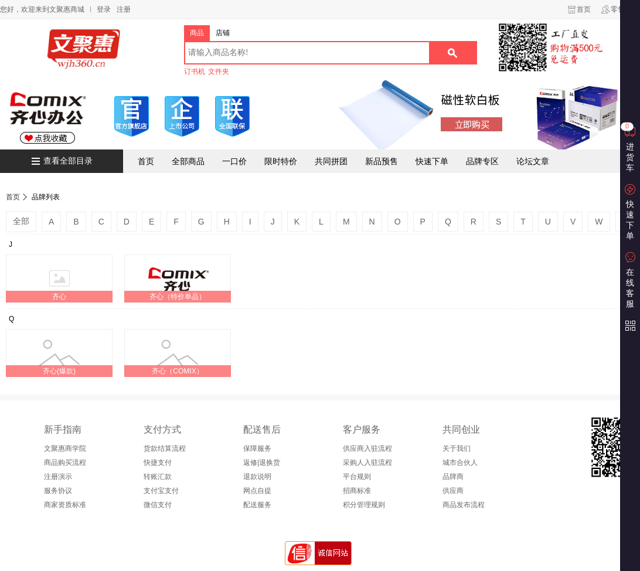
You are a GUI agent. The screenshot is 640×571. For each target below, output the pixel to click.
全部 (21, 221)
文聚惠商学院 (65, 448)
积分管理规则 (364, 505)
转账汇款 (158, 477)
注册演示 (58, 477)
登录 (104, 9)
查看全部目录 (68, 161)
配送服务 (257, 505)
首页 (584, 9)
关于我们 (456, 448)
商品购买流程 (65, 462)
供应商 (453, 491)
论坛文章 (532, 161)
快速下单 (432, 161)
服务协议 (58, 491)
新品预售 (381, 161)
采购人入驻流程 (367, 462)
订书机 (194, 71)
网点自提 (257, 491)
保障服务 (257, 448)
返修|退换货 (261, 462)
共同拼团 (331, 161)
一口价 (234, 161)
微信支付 (158, 505)
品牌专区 (482, 161)
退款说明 (257, 477)
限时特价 (280, 161)
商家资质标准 (65, 505)
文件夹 (218, 71)
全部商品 (188, 161)
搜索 (452, 52)
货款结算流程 (165, 448)
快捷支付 (158, 462)
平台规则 (357, 477)
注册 (124, 9)
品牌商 (453, 477)
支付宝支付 (161, 491)
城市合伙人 (460, 462)
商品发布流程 (463, 505)
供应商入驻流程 (367, 448)
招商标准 (357, 491)
